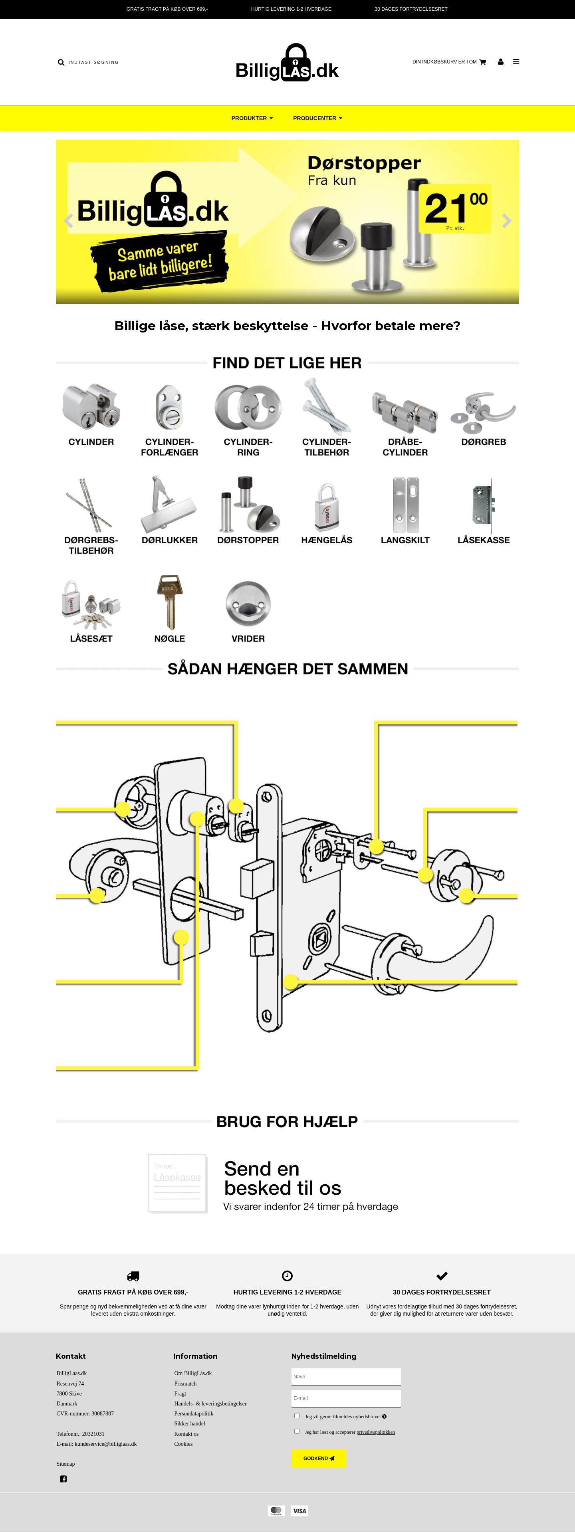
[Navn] (346, 1377)
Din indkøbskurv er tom (450, 62)
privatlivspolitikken (376, 1432)
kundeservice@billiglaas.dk (106, 1444)
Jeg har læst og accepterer (350, 1432)
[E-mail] (346, 1398)
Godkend (315, 1458)
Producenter (318, 118)
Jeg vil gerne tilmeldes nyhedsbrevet (353, 1414)
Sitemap (66, 1464)
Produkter (253, 118)
